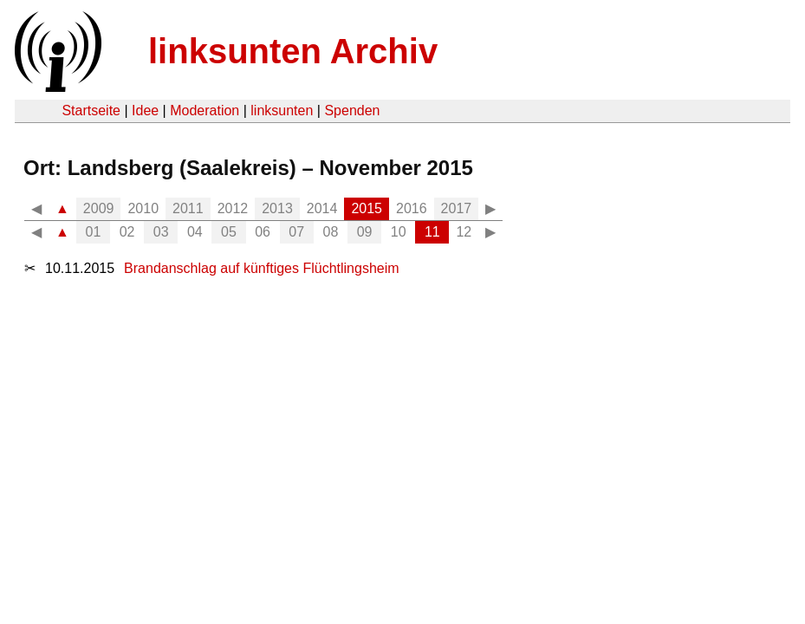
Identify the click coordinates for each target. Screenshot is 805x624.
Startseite (91, 110)
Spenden (352, 110)
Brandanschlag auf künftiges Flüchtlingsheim (261, 268)
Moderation (204, 110)
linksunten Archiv (293, 51)
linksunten (281, 110)
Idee (145, 110)
